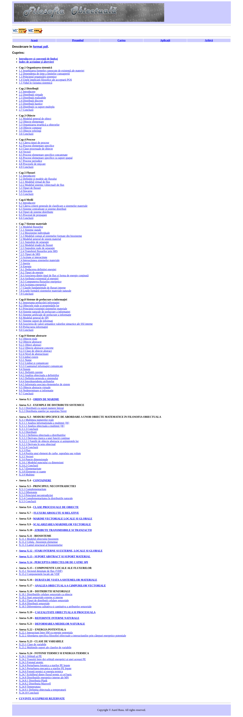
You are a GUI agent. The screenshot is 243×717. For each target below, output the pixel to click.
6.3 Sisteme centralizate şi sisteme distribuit (42, 208)
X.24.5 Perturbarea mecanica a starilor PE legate (45, 668)
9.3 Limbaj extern (28, 357)
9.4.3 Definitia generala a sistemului (38, 378)
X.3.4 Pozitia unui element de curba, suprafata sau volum (50, 453)
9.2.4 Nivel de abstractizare (33, 353)
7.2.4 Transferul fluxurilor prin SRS (38, 251)
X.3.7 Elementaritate (30, 468)
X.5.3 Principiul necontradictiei (36, 495)
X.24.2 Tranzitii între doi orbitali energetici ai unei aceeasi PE (52, 659)
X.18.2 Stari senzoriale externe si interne (41, 597)
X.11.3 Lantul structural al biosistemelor (41, 545)
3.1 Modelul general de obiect (35, 118)
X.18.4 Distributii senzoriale (34, 603)
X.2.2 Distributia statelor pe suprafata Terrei (43, 411)
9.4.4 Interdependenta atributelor (36, 381)
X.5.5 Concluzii (27, 501)
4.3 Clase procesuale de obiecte (36, 148)
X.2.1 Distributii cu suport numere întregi (41, 408)
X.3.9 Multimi (26, 474)
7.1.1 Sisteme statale (30, 229)
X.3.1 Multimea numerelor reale (36, 419)
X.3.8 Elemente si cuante (32, 471)
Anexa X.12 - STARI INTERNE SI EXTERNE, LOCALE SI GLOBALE (60, 550)
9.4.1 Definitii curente (31, 372)
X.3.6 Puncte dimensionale (33, 459)
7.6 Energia (25, 266)
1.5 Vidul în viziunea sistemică (35, 82)
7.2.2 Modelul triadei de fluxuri (36, 245)
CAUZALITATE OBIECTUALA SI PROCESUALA (65, 612)
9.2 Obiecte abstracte (30, 341)
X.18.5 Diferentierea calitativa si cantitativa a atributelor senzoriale (55, 606)
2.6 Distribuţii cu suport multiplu (37, 106)
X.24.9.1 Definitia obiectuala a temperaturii (42, 689)
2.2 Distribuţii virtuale (31, 94)
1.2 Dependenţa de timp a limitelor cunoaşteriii (44, 73)
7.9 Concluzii (26, 293)
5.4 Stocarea (25, 191)
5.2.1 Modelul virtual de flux (34, 181)
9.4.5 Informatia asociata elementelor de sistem (44, 384)
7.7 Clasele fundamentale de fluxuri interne (42, 287)
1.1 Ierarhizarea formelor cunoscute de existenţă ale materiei (51, 70)
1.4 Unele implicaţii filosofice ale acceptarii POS (45, 79)
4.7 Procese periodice (30, 160)
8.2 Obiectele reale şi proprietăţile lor (39, 305)
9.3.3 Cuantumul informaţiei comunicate (41, 366)
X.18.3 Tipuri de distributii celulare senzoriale (44, 600)
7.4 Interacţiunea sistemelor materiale (39, 260)
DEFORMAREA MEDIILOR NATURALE (60, 623)
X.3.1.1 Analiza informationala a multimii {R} (44, 422)
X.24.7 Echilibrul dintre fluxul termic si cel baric (45, 674)
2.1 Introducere (27, 91)
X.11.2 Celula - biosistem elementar (38, 541)
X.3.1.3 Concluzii (28, 429)
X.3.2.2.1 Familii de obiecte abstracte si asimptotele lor (49, 441)
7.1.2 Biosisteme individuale (34, 232)
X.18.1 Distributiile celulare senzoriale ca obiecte (45, 594)
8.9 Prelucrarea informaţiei (33, 326)
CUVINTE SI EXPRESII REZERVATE (42, 698)
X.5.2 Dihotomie (28, 492)
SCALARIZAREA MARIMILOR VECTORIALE (62, 524)
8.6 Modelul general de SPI (34, 317)
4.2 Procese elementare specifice (36, 145)
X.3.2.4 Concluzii (28, 447)
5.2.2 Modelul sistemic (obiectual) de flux (41, 184)
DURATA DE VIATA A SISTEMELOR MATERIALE (66, 579)
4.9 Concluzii (26, 167)
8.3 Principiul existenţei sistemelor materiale (43, 308)
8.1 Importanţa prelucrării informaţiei (39, 302)
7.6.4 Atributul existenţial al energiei (38, 278)
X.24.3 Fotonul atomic (31, 662)
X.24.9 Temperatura (29, 686)
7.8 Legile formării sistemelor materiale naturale (45, 290)
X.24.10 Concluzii (29, 692)
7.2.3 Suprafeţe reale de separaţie (37, 248)
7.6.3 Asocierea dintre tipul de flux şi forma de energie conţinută (54, 275)
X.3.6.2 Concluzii (28, 465)
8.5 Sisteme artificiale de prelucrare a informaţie (45, 314)
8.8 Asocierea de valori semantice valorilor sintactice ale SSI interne (56, 323)
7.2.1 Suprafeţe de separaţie (34, 242)
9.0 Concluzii (26, 329)
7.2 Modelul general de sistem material (40, 239)
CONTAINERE (42, 480)
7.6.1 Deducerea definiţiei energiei (37, 269)
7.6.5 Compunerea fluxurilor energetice (40, 281)
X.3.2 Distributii (28, 432)
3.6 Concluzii (26, 133)
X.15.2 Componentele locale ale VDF (39, 574)
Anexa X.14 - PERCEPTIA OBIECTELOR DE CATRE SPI (53, 562)
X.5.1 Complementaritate (32, 489)
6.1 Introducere (27, 202)
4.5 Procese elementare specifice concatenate (43, 154)
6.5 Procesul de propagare (33, 215)
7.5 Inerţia (24, 263)
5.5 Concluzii (26, 194)
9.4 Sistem (24, 369)
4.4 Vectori (25, 151)
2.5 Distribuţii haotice (31, 103)
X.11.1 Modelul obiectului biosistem (39, 538)
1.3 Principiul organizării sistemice (38, 76)
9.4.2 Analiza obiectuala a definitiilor (39, 375)
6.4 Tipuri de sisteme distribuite (36, 211)
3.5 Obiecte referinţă (30, 130)
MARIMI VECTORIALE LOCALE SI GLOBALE (62, 518)
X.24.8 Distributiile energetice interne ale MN (44, 677)
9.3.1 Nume (25, 360)
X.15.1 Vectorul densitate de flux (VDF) (40, 571)
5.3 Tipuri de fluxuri (30, 187)
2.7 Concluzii (26, 109)
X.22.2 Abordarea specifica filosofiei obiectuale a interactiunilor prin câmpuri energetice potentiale (72, 635)
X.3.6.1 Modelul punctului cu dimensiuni (41, 462)
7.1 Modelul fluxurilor (31, 226)
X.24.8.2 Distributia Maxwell (35, 683)
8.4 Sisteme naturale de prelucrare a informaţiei (44, 311)
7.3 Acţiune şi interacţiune (33, 257)
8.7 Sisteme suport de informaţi (36, 320)
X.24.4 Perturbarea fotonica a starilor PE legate (44, 665)
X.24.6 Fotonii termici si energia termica (41, 671)
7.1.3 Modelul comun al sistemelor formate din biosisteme (50, 235)
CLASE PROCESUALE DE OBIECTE (56, 507)
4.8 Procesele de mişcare (32, 163)
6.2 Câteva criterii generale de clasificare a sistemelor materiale (53, 205)
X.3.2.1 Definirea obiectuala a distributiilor (42, 435)
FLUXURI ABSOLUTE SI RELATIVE (56, 512)
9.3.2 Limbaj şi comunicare (34, 363)
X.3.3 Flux (25, 450)
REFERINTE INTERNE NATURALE (57, 618)
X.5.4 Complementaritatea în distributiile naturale (46, 498)
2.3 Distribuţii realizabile (32, 97)
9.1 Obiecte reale (28, 338)
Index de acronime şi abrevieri (36, 61)
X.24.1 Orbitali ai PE (30, 656)
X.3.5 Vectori (26, 456)
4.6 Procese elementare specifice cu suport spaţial (46, 157)
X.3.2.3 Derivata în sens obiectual (37, 444)
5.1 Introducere (27, 175)
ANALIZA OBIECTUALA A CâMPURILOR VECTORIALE (70, 585)
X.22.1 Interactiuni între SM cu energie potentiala (46, 632)
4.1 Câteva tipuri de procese (34, 142)
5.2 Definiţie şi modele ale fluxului (38, 178)
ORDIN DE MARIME (46, 399)
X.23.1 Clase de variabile (32, 644)
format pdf (40, 46)
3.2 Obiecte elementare (31, 121)
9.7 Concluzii (26, 393)
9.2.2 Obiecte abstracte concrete (36, 347)
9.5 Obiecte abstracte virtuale (34, 387)
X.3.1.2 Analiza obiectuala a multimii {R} (41, 426)
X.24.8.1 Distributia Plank (33, 680)
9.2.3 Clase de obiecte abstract (35, 350)
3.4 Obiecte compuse (30, 127)
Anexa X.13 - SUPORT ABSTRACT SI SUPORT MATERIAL (54, 556)
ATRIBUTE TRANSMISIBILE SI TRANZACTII (63, 530)
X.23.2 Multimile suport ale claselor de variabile (45, 647)
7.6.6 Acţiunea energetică (32, 284)
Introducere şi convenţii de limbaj (38, 58)
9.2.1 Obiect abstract (30, 344)
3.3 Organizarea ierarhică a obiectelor (39, 124)
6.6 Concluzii (26, 218)
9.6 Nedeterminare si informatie (36, 390)
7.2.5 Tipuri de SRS (29, 254)
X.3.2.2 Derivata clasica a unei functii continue (44, 438)
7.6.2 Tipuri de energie (31, 272)
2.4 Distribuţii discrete (31, 100)
